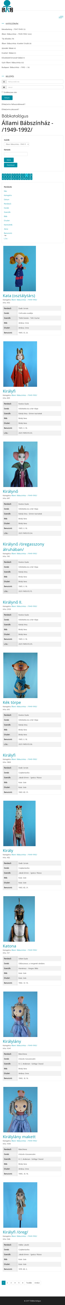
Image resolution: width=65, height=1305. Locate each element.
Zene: (6, 229)
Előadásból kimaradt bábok (13, 57)
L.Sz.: (6, 238)
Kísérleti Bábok (9, 53)
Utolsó (37, 1282)
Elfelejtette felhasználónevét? (13, 104)
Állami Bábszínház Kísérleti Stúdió (16, 43)
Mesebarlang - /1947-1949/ (13, 29)
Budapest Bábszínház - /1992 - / (16, 67)
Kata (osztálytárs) (19, 295)
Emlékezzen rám (9, 92)
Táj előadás (8, 38)
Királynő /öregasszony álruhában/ (23, 546)
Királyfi (9, 391)
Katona (9, 946)
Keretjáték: (8, 224)
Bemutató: (8, 233)
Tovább (29, 1282)
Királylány (12, 1041)
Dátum (6, 199)
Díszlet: (7, 220)
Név (5, 191)
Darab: (6, 208)
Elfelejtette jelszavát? (10, 109)
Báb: (5, 216)
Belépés (7, 98)
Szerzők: (7, 212)
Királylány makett (19, 1136)
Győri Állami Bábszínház (13, 62)
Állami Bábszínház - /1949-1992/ (17, 34)
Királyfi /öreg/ (15, 1232)
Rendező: (7, 203)
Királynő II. (12, 602)
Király (8, 850)
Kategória (8, 195)
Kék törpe (12, 702)
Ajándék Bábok (9, 48)
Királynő (10, 491)
